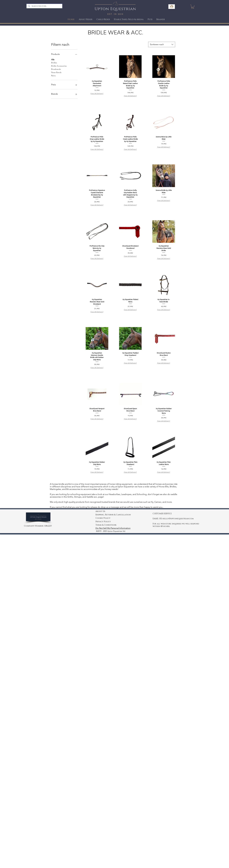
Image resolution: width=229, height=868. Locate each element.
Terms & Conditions (106, 525)
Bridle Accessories (59, 65)
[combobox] (161, 44)
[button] (150, 19)
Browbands (56, 69)
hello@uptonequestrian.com (178, 518)
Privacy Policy (103, 521)
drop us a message (110, 507)
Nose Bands (56, 72)
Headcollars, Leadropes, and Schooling (127, 494)
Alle (52, 59)
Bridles (54, 62)
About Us (100, 511)
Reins (53, 75)
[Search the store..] (44, 6)
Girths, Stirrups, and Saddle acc (82, 497)
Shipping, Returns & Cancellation (113, 514)
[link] (192, 6)
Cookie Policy (103, 518)
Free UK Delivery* (97, 93)
